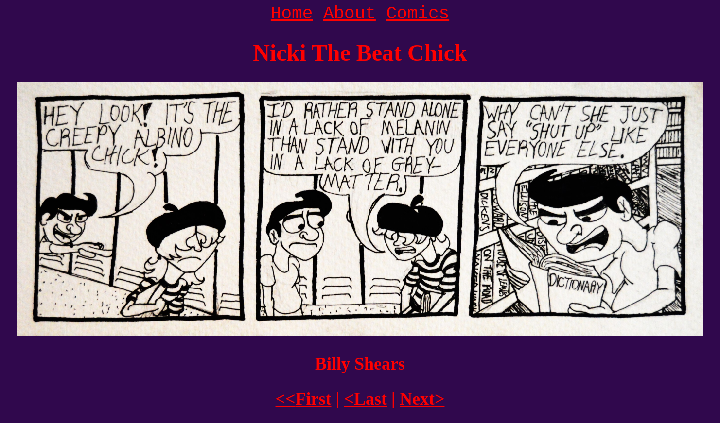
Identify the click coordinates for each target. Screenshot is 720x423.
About (349, 14)
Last (365, 398)
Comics (418, 14)
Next (422, 398)
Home (292, 14)
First (304, 398)
